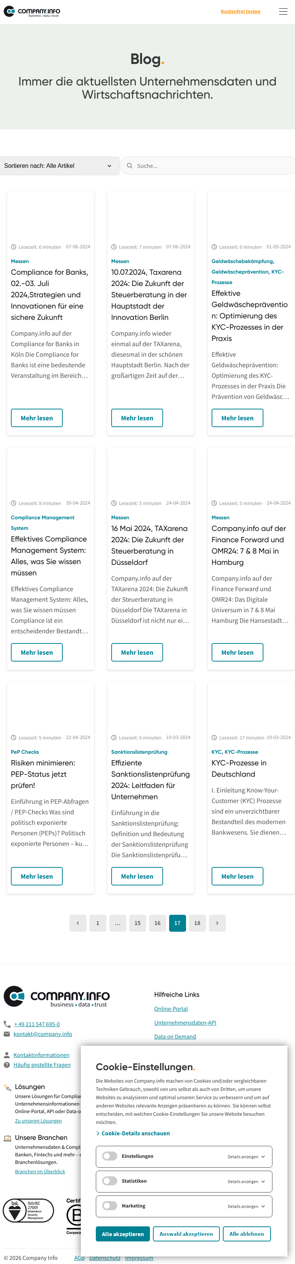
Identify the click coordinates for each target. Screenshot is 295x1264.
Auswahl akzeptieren (186, 1233)
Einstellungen (127, 1156)
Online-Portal (171, 1009)
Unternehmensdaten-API (185, 1023)
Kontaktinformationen (42, 1055)
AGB (79, 1258)
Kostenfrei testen (240, 11)
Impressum (139, 1258)
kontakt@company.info (43, 1034)
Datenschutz (105, 1258)
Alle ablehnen (247, 1233)
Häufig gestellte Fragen (42, 1065)
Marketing (123, 1205)
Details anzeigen (247, 1157)
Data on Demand (175, 1036)
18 (197, 923)
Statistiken (124, 1180)
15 (138, 923)
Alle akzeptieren (123, 1234)
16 (157, 923)
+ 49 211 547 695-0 (37, 1024)
